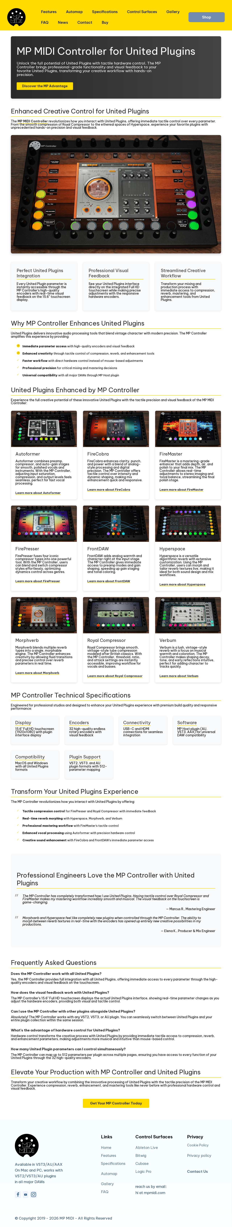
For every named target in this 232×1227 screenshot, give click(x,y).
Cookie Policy (198, 1145)
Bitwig (140, 1155)
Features (47, 11)
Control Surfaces (141, 11)
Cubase (142, 1163)
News (62, 22)
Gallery (172, 11)
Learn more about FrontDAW (108, 581)
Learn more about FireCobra (108, 489)
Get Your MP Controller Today (116, 1103)
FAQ (43, 22)
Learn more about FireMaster (181, 489)
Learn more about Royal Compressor (114, 676)
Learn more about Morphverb (37, 673)
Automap (73, 11)
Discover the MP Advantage (45, 86)
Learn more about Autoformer (38, 493)
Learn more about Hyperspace (182, 584)
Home (106, 1147)
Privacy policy (199, 1155)
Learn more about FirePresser (37, 581)
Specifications (104, 11)
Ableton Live (146, 1147)
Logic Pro (143, 1171)
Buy (104, 22)
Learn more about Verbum (179, 676)
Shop (206, 17)
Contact (83, 22)
